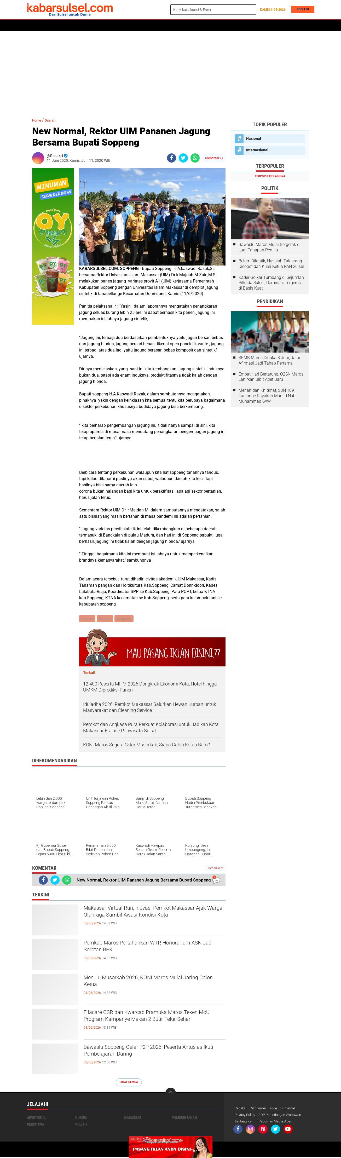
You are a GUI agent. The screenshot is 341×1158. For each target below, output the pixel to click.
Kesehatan (154, 26)
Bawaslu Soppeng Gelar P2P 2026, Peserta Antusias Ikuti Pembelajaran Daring (146, 1052)
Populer (301, 9)
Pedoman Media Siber (278, 1122)
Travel (234, 26)
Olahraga (130, 26)
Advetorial (36, 1118)
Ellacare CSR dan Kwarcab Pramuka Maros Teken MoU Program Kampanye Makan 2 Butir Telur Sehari (152, 1022)
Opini (218, 26)
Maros (175, 26)
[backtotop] (170, 1093)
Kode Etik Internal (285, 1109)
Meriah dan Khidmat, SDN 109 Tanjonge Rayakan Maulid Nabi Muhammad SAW (268, 396)
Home (34, 26)
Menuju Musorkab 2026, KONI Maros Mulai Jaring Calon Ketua (147, 983)
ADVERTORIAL (197, 26)
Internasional (257, 150)
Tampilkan (215, 868)
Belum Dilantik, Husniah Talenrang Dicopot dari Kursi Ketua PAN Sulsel (271, 263)
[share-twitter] (183, 158)
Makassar (132, 1118)
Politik (51, 26)
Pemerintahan (184, 1118)
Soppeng (125, 619)
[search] (213, 9)
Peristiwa (107, 26)
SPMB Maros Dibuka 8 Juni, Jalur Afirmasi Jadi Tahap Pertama (269, 360)
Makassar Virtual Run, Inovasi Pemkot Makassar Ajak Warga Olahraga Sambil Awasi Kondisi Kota (151, 918)
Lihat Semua (129, 1082)
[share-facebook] (171, 158)
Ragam (106, 619)
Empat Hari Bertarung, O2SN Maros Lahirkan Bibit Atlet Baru (271, 377)
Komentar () (214, 158)
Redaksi (241, 1109)
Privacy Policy (246, 1116)
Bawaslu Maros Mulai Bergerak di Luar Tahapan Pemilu (269, 247)
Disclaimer (259, 1109)
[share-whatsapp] (195, 158)
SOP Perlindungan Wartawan (284, 1116)
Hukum (87, 26)
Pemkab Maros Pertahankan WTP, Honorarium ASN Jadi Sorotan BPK (152, 948)
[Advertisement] (170, 71)
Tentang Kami (246, 1122)
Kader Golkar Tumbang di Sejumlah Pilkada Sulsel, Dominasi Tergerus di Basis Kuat (271, 283)
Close (136, 1139)
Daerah (69, 26)
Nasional (253, 138)
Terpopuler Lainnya (270, 176)
